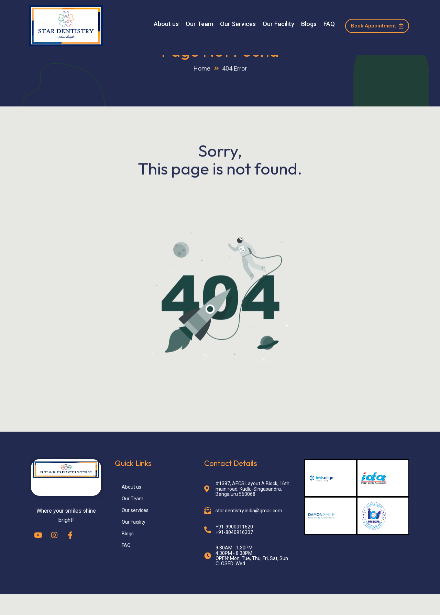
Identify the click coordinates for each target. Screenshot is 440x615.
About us (166, 24)
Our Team (199, 24)
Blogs (309, 24)
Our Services (238, 24)
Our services (135, 531)
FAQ (329, 24)
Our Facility (278, 24)
